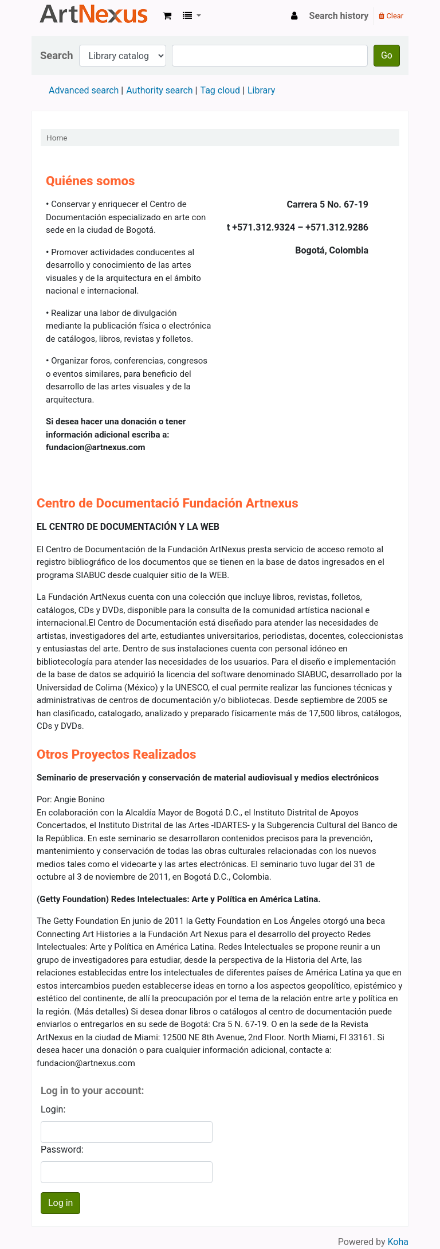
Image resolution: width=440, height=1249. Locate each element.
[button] (167, 16)
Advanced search (84, 90)
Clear (391, 15)
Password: (62, 1149)
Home (57, 137)
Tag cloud (220, 90)
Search (56, 55)
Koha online (95, 16)
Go (386, 55)
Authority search (159, 90)
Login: (53, 1109)
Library (261, 90)
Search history (339, 15)
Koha (398, 1241)
